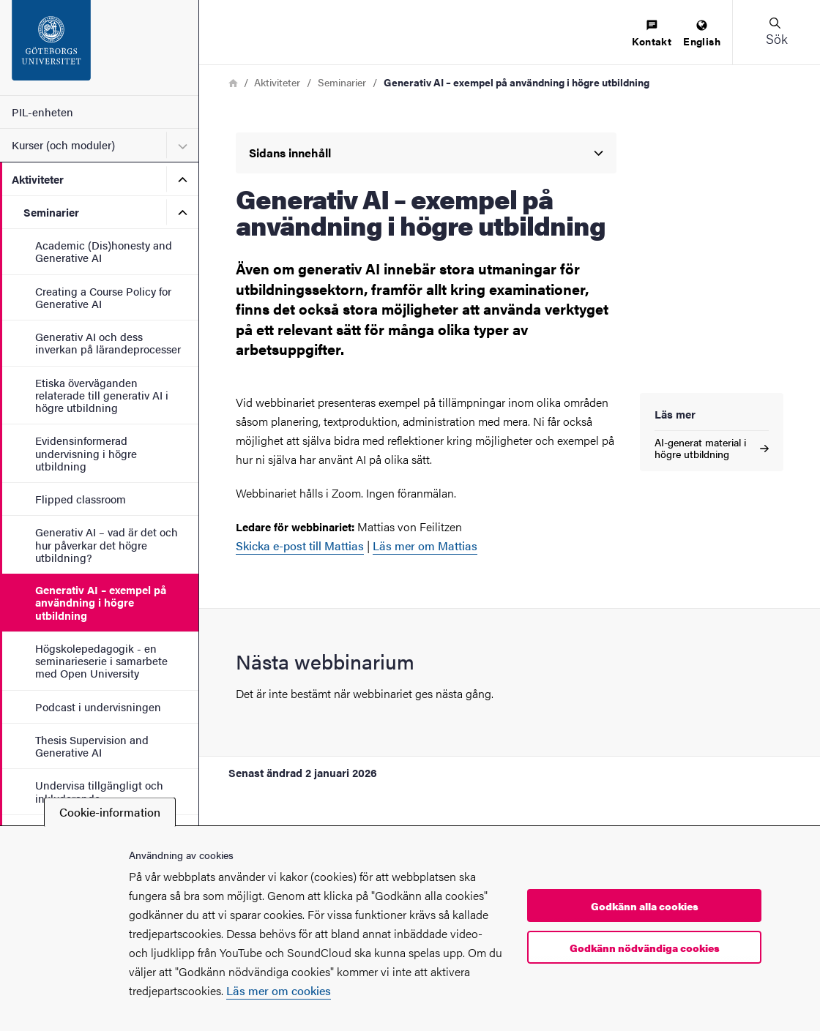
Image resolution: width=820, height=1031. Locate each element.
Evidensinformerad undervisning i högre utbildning (86, 452)
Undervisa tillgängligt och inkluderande (99, 791)
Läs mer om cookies (278, 990)
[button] (776, 32)
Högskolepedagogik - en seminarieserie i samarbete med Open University (101, 660)
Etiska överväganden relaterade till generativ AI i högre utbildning (101, 395)
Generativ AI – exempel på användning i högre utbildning (100, 602)
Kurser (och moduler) (63, 144)
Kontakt (651, 34)
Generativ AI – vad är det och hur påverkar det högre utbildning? (106, 544)
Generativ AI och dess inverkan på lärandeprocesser (108, 342)
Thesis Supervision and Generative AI (92, 746)
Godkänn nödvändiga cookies (645, 947)
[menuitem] (651, 34)
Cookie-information (109, 811)
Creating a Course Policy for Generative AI (103, 297)
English (701, 34)
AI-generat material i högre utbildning (712, 448)
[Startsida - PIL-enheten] (99, 47)
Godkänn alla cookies (644, 906)
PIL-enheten (42, 111)
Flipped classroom (80, 498)
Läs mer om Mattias (425, 545)
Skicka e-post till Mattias (300, 545)
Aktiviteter (38, 179)
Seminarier (51, 212)
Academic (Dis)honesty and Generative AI (103, 251)
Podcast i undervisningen (98, 706)
